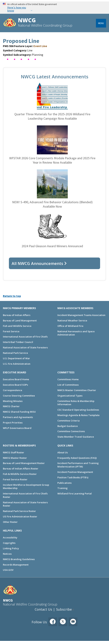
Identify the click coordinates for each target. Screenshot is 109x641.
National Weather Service (72, 320)
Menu (101, 23)
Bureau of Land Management (20, 320)
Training (62, 488)
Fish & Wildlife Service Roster (20, 474)
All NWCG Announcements (37, 263)
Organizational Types (69, 395)
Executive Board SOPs (15, 384)
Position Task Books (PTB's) (72, 477)
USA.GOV (8, 570)
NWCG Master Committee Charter (76, 390)
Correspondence (12, 390)
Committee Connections (71, 431)
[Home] (10, 23)
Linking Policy (11, 548)
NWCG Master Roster (15, 457)
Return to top (12, 296)
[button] (21, 60)
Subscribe (64, 609)
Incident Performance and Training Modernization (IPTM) (78, 464)
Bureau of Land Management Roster (24, 463)
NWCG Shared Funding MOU (19, 411)
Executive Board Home (16, 379)
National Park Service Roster (19, 511)
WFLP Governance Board (17, 428)
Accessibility (10, 537)
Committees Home (68, 379)
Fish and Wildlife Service (17, 326)
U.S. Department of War (16, 358)
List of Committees (68, 384)
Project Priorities (13, 422)
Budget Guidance (67, 426)
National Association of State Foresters (25, 347)
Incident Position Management (75, 472)
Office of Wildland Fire (70, 326)
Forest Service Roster (15, 479)
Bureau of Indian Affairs (16, 315)
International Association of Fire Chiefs (25, 336)
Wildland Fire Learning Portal (74, 493)
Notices (7, 553)
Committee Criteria (68, 420)
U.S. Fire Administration (16, 363)
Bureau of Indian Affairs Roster (20, 468)
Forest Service (11, 331)
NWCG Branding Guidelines (19, 559)
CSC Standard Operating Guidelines (78, 409)
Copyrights (9, 543)
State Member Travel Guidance (75, 436)
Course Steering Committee (19, 395)
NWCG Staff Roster (13, 452)
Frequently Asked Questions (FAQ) (77, 457)
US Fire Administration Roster (20, 516)
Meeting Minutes (13, 401)
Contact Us (43, 609)
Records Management (16, 564)
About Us (62, 452)
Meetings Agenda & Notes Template (78, 415)
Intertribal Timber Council (18, 342)
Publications (64, 482)
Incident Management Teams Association (81, 315)
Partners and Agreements (18, 417)
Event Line (40, 46)
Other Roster (10, 522)
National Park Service (15, 353)
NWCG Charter (11, 406)
